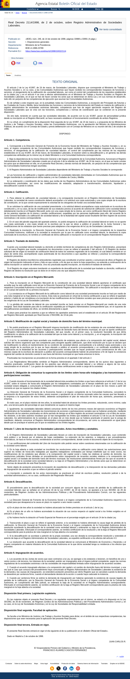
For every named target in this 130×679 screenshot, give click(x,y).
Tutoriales (104, 663)
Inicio (17, 13)
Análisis (17, 75)
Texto (8, 75)
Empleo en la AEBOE (117, 663)
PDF (18, 63)
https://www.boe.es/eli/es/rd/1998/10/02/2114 (46, 51)
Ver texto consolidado (110, 29)
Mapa (36, 663)
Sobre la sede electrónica (23, 663)
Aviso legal (44, 663)
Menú (99, 9)
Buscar (24, 13)
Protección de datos (68, 663)
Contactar (8, 663)
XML (40, 63)
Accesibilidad (54, 663)
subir (121, 657)
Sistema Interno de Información (88, 663)
